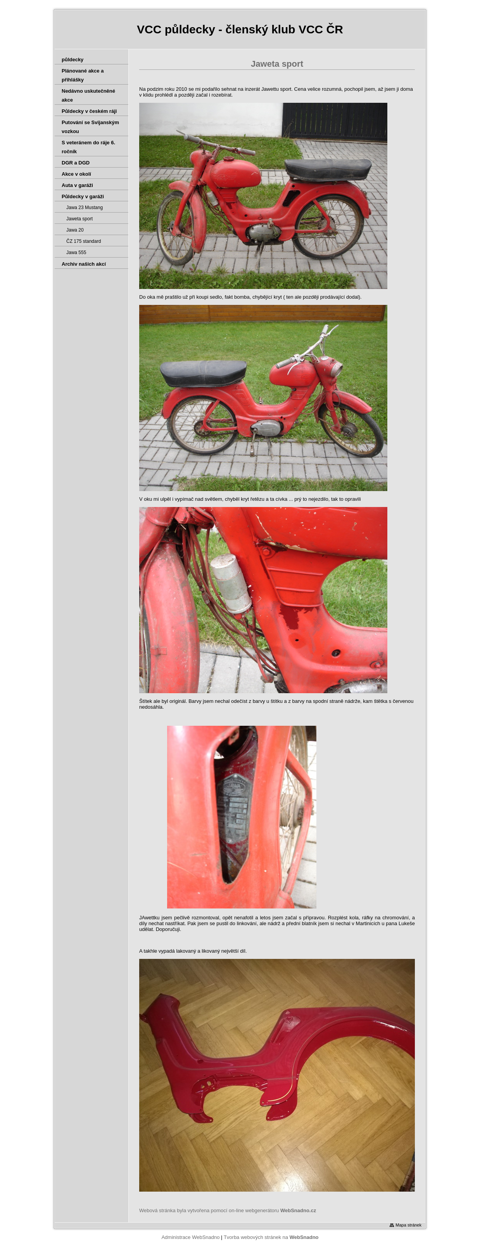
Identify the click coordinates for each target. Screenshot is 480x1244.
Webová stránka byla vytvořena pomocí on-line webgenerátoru (227, 1210)
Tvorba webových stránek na (271, 1237)
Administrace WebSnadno (190, 1237)
